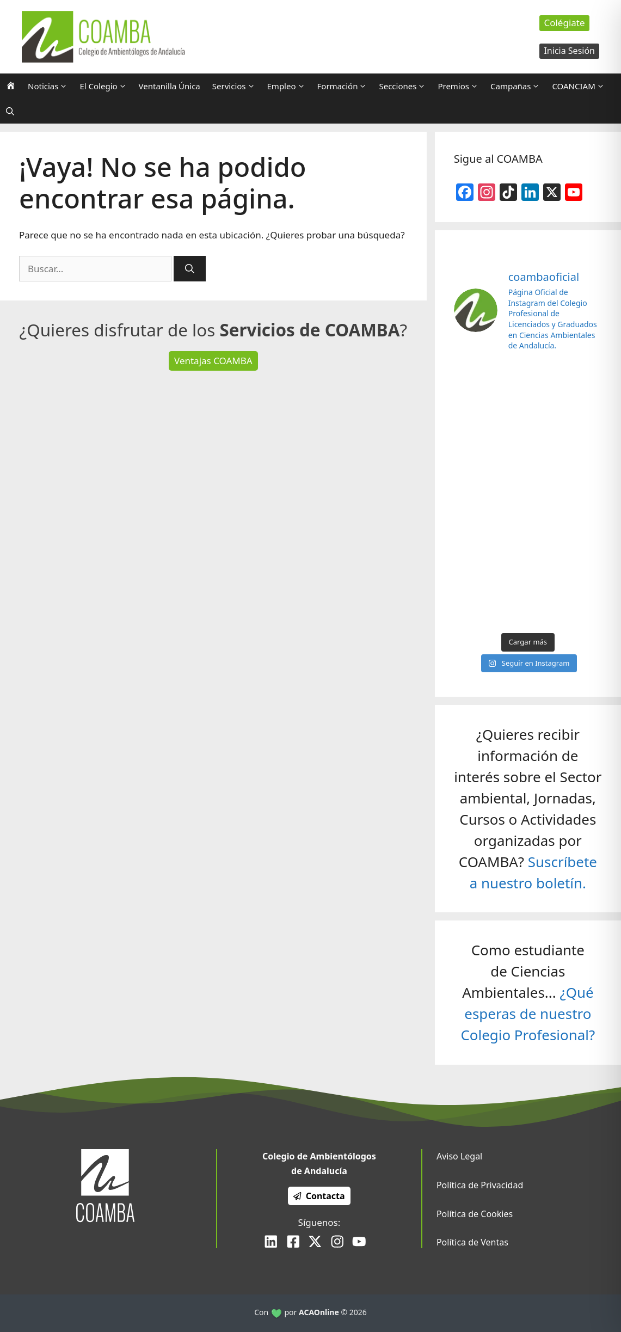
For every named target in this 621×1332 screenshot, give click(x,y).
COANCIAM (581, 86)
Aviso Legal (459, 1156)
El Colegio (105, 86)
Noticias (50, 86)
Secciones (405, 86)
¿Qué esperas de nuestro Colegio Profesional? (527, 1014)
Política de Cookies (474, 1214)
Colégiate (564, 22)
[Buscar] (190, 269)
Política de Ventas (472, 1242)
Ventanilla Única (169, 86)
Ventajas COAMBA (213, 360)
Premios (461, 86)
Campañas (518, 86)
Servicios (236, 86)
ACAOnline (319, 1312)
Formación (345, 86)
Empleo (289, 86)
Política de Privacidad (479, 1185)
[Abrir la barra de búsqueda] (10, 111)
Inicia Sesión (569, 51)
